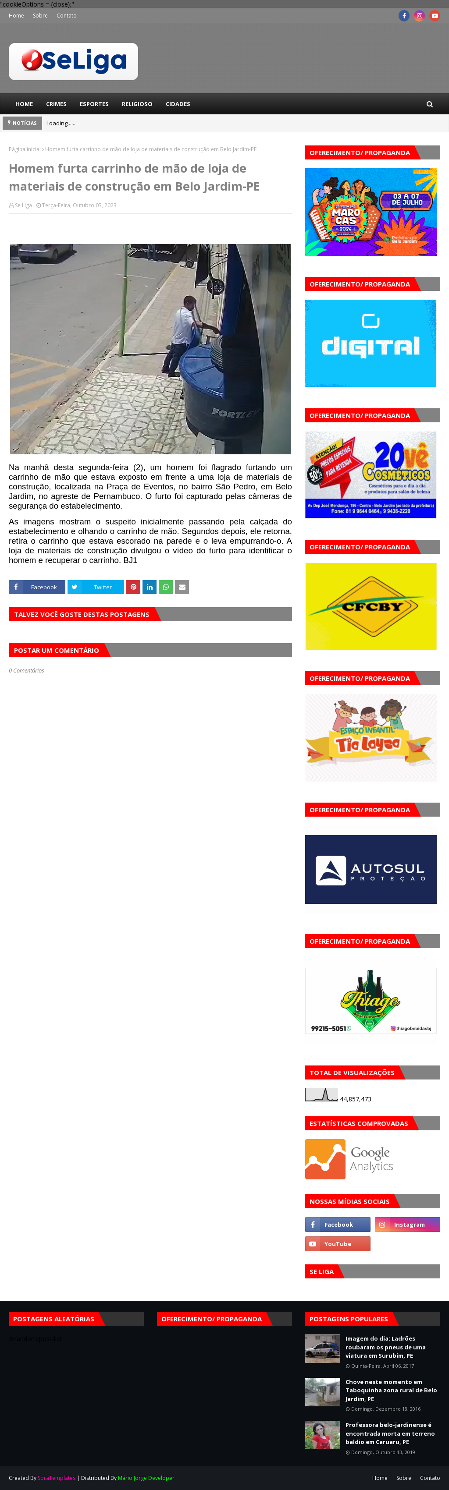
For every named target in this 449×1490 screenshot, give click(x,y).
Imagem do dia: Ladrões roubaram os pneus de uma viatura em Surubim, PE (386, 1346)
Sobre (40, 15)
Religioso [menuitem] (137, 104)
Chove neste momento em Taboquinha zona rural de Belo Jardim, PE (391, 1390)
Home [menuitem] (24, 104)
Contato (67, 15)
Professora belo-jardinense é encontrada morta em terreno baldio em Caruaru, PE (390, 1433)
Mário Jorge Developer (146, 1478)
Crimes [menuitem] (56, 104)
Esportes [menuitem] (94, 104)
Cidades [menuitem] (178, 104)
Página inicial (25, 149)
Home (16, 15)
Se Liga (23, 205)
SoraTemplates (56, 1478)
